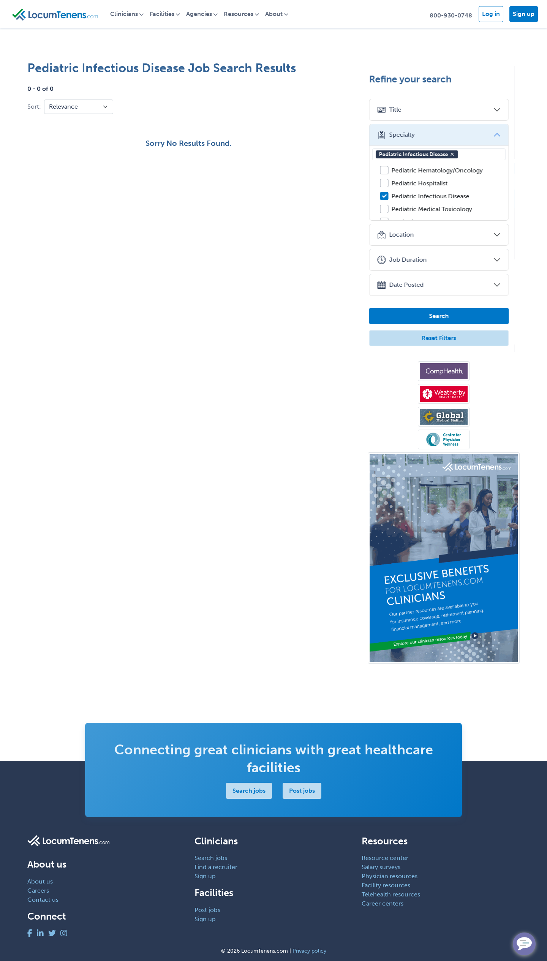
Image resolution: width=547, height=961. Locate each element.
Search (444, 315)
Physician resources (389, 876)
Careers (38, 890)
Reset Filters (444, 337)
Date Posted (405, 284)
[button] (457, 154)
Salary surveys (381, 867)
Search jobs (249, 790)
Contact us (42, 899)
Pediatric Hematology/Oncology (441, 170)
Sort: (34, 106)
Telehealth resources (391, 894)
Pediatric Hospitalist (424, 183)
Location (400, 234)
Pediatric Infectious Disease (422, 154)
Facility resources (386, 885)
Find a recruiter (215, 867)
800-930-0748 (451, 15)
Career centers (382, 903)
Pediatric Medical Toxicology (436, 209)
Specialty (400, 134)
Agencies (202, 13)
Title (394, 109)
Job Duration (407, 259)
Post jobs (302, 790)
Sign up (523, 13)
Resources (241, 13)
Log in (491, 13)
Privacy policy (309, 951)
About (277, 13)
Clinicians (127, 13)
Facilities (165, 13)
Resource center (385, 857)
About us (40, 881)
